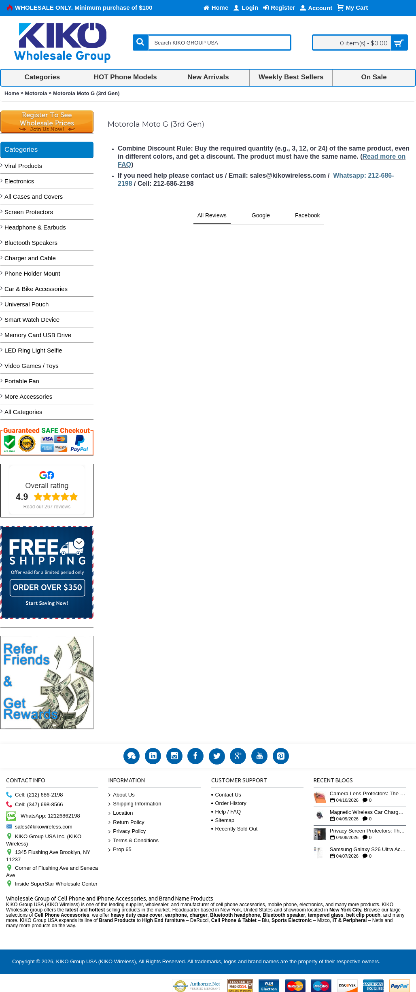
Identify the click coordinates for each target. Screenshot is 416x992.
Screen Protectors (28, 211)
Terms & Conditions (133, 840)
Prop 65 (120, 849)
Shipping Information (134, 804)
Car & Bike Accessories (36, 288)
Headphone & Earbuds (35, 227)
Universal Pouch (26, 304)
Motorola (36, 93)
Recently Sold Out (234, 829)
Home (11, 93)
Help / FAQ (226, 812)
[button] (107, 232)
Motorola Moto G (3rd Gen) (86, 93)
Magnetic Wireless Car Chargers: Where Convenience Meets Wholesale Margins (368, 812)
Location (120, 813)
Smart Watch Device (31, 319)
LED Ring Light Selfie (33, 350)
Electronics (19, 181)
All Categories (23, 411)
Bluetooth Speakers (30, 242)
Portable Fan (21, 381)
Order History (228, 803)
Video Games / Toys (31, 365)
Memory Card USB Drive (37, 334)
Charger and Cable (30, 258)
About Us (121, 795)
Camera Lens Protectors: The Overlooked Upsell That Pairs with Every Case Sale (368, 794)
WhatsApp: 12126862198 (43, 816)
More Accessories (28, 396)
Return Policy (126, 822)
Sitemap (223, 820)
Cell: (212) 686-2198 (34, 795)
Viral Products (23, 165)
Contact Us (226, 795)
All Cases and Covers (33, 196)
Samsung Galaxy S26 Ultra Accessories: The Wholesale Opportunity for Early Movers (368, 849)
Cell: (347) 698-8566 (34, 804)
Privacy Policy (127, 831)
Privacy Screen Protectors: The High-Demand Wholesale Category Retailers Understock (368, 831)
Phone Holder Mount (32, 273)
